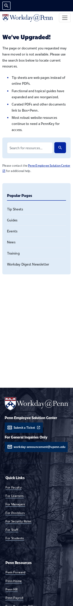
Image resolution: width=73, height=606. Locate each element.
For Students (14, 538)
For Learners (14, 496)
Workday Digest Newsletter (28, 264)
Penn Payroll (14, 598)
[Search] (60, 147)
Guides (12, 220)
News (11, 242)
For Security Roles (18, 521)
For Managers (15, 504)
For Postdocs (15, 513)
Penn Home (13, 581)
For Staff (11, 530)
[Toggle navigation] (65, 17)
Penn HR (11, 589)
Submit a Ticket (24, 427)
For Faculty (13, 487)
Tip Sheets (15, 209)
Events (12, 231)
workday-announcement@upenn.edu (40, 447)
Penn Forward (15, 572)
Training (13, 253)
